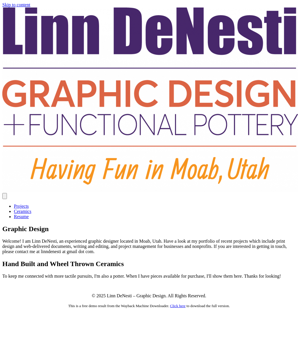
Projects (21, 206)
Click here (178, 306)
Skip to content (16, 4)
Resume (21, 216)
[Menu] (4, 196)
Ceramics (22, 211)
